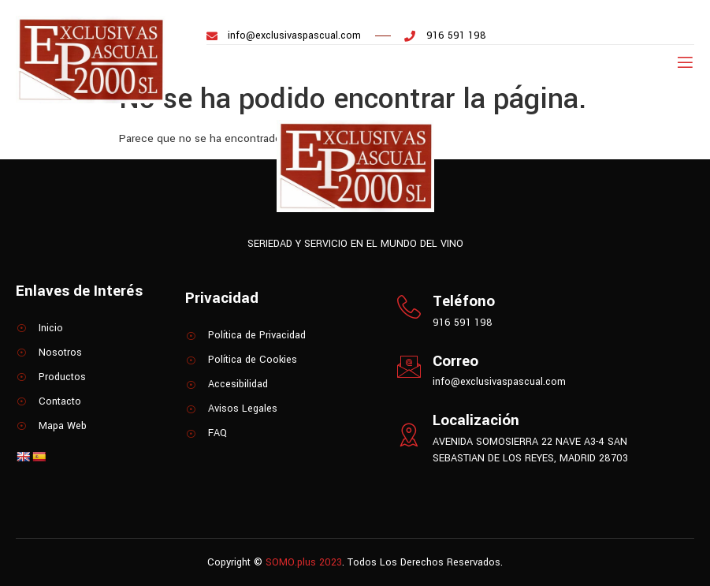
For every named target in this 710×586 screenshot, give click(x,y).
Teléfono (464, 301)
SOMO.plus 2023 (304, 562)
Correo (455, 361)
